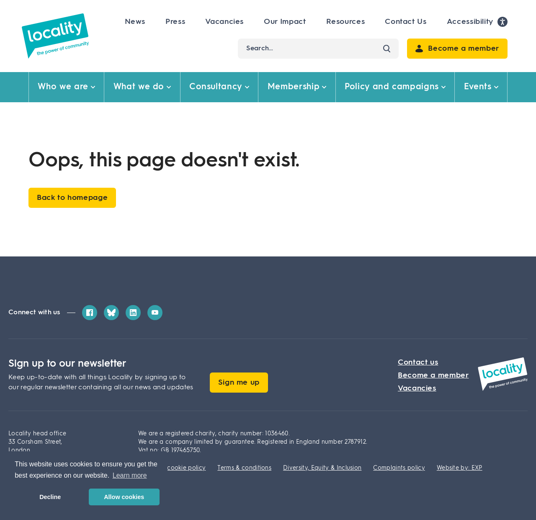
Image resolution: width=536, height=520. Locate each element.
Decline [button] (50, 497)
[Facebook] (89, 312)
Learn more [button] (130, 475)
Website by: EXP (459, 468)
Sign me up (239, 382)
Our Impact (285, 22)
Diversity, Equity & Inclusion (322, 468)
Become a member (433, 375)
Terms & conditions (244, 468)
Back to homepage (72, 198)
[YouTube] (154, 312)
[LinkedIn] (133, 312)
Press (175, 22)
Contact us (418, 362)
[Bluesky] (111, 312)
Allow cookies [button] (124, 497)
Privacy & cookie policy (172, 468)
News (135, 22)
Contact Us (405, 22)
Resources (345, 22)
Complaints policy (399, 468)
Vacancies (224, 22)
